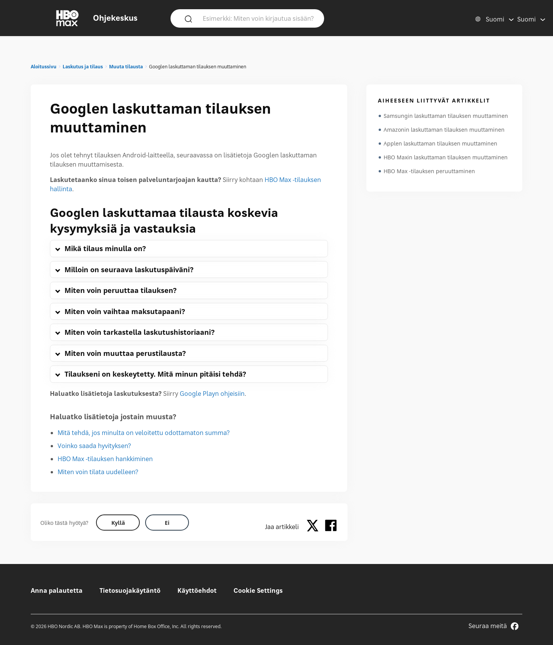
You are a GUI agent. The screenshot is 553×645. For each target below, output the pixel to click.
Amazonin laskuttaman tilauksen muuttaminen (444, 129)
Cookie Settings (258, 590)
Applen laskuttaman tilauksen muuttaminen (440, 143)
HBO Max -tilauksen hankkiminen (105, 459)
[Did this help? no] (167, 522)
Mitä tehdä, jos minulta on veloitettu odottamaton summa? (144, 432)
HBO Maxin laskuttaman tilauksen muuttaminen (446, 157)
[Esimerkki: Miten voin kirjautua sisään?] (258, 18)
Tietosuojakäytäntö (130, 590)
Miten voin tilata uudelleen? (98, 472)
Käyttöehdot (197, 590)
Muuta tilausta (126, 66)
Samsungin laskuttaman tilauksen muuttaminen (446, 115)
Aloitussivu (43, 66)
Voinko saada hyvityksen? (94, 446)
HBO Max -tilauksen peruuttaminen (429, 171)
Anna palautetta (57, 590)
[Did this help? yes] (118, 522)
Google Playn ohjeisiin (212, 393)
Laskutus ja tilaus (83, 66)
